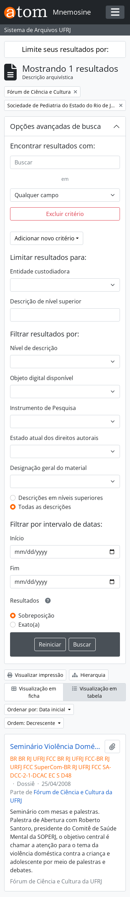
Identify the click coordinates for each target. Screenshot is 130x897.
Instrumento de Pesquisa (43, 408)
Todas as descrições (44, 507)
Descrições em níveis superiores (60, 498)
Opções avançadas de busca (55, 126)
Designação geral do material (48, 468)
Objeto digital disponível (41, 378)
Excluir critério (65, 214)
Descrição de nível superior (45, 301)
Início (17, 538)
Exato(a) (29, 624)
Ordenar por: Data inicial (37, 709)
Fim (14, 568)
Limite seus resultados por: (65, 49)
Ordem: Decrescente (32, 723)
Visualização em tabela (94, 692)
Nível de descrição (34, 348)
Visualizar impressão (35, 675)
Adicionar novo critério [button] (45, 238)
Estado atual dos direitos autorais (54, 438)
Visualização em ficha (33, 692)
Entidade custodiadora (40, 271)
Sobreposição (36, 615)
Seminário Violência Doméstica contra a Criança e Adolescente (56, 746)
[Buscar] (65, 162)
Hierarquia (88, 675)
